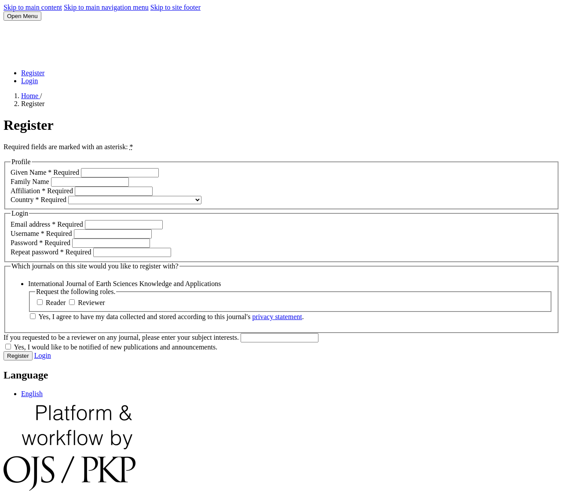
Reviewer (87, 302)
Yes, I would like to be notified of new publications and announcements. (111, 347)
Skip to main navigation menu (106, 7)
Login (29, 81)
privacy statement (277, 316)
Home (30, 95)
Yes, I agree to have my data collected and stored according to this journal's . (167, 316)
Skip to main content (33, 7)
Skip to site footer (175, 7)
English (32, 393)
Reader (52, 302)
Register (32, 73)
